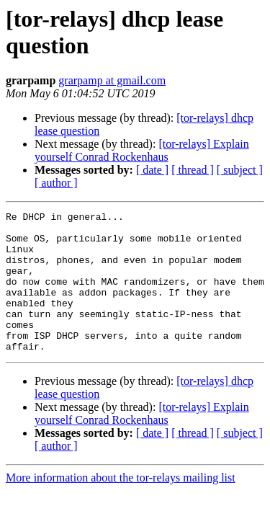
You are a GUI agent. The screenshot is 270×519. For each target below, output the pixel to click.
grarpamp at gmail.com (112, 80)
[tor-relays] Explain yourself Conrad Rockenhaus (142, 150)
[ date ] (152, 170)
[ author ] (56, 183)
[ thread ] (192, 170)
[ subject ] (240, 170)
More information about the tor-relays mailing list (120, 506)
